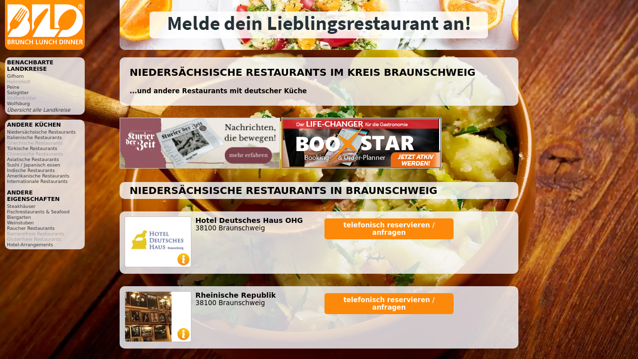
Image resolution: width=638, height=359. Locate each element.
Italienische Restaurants (34, 137)
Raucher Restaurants (31, 228)
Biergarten (19, 217)
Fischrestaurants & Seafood (38, 211)
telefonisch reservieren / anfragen (389, 228)
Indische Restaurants (31, 170)
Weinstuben (20, 222)
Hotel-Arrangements (30, 244)
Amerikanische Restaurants (38, 176)
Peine (13, 87)
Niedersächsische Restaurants (41, 132)
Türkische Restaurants (32, 148)
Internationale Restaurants (37, 181)
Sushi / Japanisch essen (33, 165)
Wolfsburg (18, 103)
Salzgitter (18, 92)
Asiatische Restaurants (33, 159)
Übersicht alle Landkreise (38, 110)
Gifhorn (15, 76)
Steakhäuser (21, 206)
